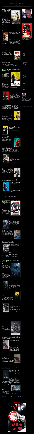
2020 (23, 54)
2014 (23, 83)
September (24, 64)
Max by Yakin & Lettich (6, 9)
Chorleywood (18, 188)
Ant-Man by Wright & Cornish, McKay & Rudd (11, 200)
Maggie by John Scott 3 (6, 319)
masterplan (25, 100)
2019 (23, 55)
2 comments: (15, 393)
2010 (23, 88)
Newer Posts (4, 396)
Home (11, 396)
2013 (23, 84)
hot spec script (15, 380)
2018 (23, 56)
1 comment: (14, 196)
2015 (23, 60)
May (24, 77)
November (24, 62)
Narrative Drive (17, 3)
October (24, 63)
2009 (23, 89)
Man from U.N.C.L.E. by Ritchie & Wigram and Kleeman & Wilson (11, 70)
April (24, 78)
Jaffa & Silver (4, 272)
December (24, 61)
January (24, 82)
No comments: (15, 65)
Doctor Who (26, 99)
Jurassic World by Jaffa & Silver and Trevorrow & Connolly (11, 261)
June (24, 76)
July (24, 75)
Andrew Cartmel (25, 97)
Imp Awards (12, 64)
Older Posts (19, 396)
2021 (23, 53)
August (24, 65)
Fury (6, 232)
